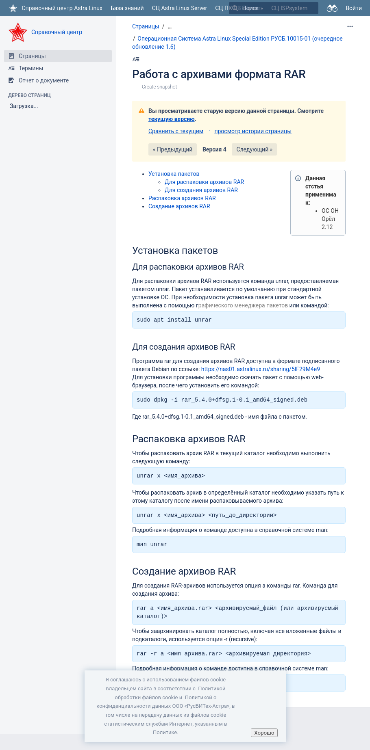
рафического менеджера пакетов (243, 305)
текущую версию (171, 119)
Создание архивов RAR (179, 206)
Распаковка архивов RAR (182, 198)
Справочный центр (56, 32)
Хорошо (264, 733)
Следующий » (254, 149)
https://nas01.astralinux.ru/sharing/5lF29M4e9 (260, 369)
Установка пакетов (174, 174)
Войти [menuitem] (354, 8)
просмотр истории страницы (253, 131)
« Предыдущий (172, 149)
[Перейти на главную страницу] (55, 8)
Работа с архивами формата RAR (218, 74)
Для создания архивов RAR (201, 190)
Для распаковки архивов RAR (204, 182)
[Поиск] (235, 8)
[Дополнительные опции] (350, 26)
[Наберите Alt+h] (135, 59)
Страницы (145, 26)
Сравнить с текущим (175, 131)
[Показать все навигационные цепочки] (169, 26)
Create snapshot (159, 87)
